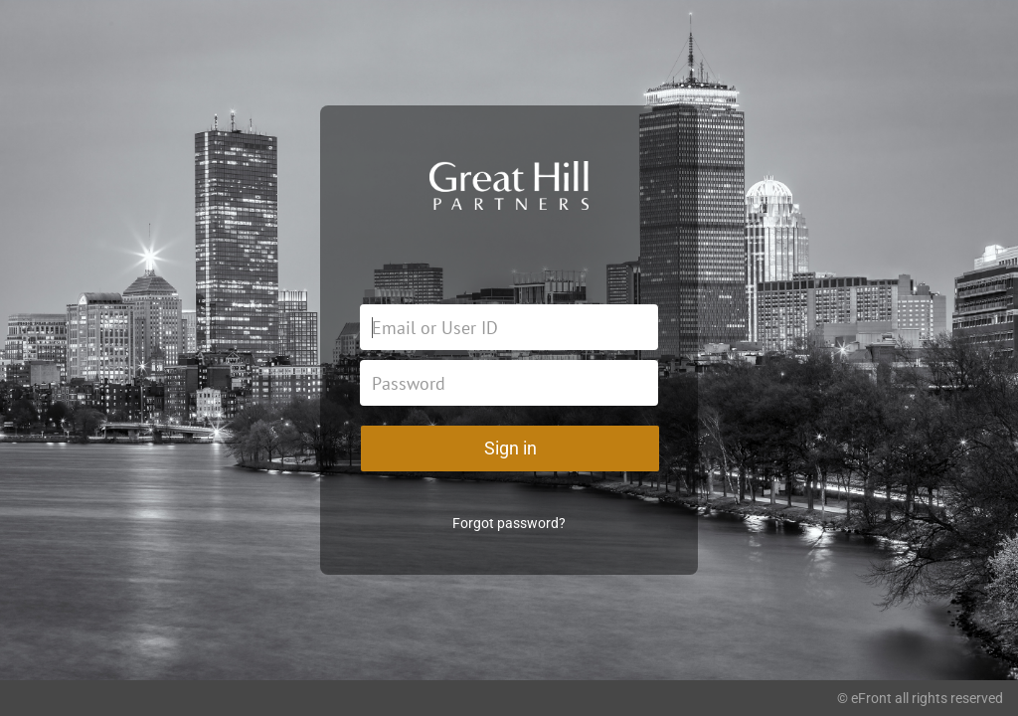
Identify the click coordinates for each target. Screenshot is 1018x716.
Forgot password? (509, 523)
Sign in (510, 448)
